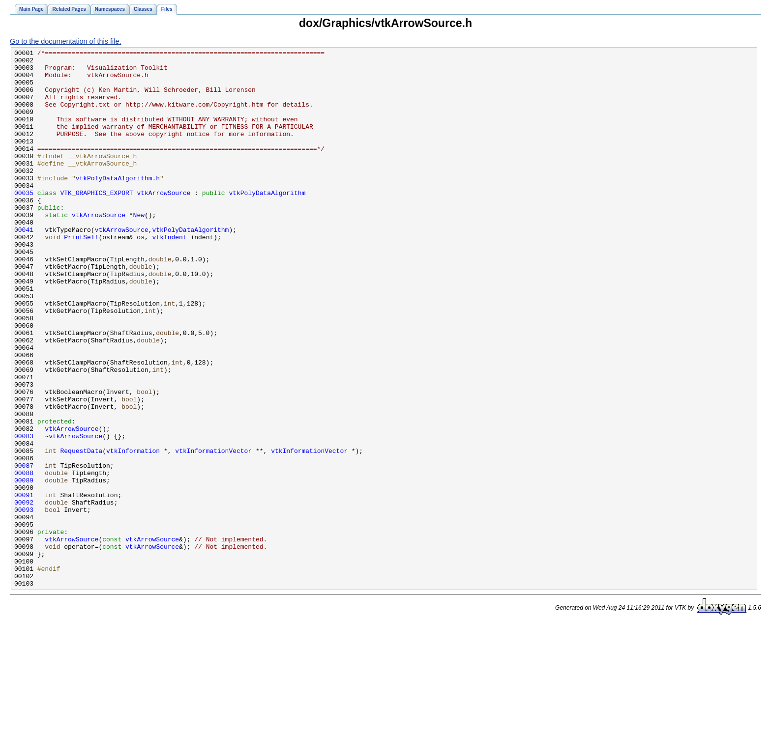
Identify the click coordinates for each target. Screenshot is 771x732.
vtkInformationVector (213, 531)
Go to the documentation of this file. (65, 41)
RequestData (81, 531)
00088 (23, 558)
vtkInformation (133, 531)
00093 (23, 602)
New (139, 248)
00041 (23, 266)
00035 (23, 222)
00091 (23, 584)
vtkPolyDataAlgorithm (267, 222)
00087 (23, 549)
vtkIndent (169, 275)
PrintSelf (81, 275)
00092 (23, 593)
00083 (23, 513)
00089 (23, 567)
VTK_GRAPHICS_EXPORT (96, 222)
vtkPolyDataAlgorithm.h (118, 204)
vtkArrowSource (163, 222)
